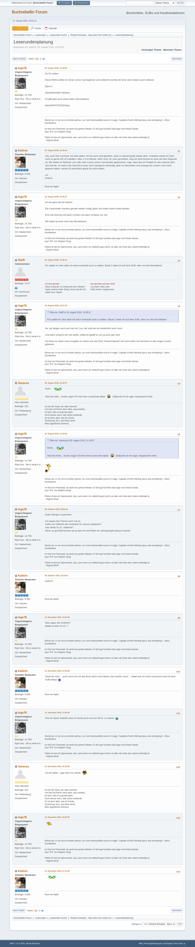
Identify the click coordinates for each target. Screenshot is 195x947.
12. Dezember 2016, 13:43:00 (57, 671)
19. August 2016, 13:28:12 (56, 260)
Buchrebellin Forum (29, 12)
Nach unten (19, 59)
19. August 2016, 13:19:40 (56, 150)
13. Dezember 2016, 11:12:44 (57, 871)
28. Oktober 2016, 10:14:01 (56, 575)
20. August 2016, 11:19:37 (56, 383)
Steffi (21, 260)
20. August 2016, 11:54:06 (56, 434)
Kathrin (23, 150)
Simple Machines (33, 943)
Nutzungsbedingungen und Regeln (158, 943)
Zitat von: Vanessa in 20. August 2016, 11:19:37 (72, 440)
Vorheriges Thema (151, 50)
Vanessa (23, 383)
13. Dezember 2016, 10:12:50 (57, 766)
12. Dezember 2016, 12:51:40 (57, 617)
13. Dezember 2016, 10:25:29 (57, 817)
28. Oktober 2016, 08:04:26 (56, 509)
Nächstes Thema (172, 50)
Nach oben (18, 911)
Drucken (177, 59)
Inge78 (22, 68)
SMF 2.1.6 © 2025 (17, 943)
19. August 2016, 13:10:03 (56, 68)
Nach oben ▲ (179, 943)
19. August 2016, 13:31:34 (56, 306)
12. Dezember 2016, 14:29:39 (57, 713)
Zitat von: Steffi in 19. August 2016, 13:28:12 (70, 312)
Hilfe (140, 943)
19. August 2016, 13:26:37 (56, 197)
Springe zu (136, 924)
